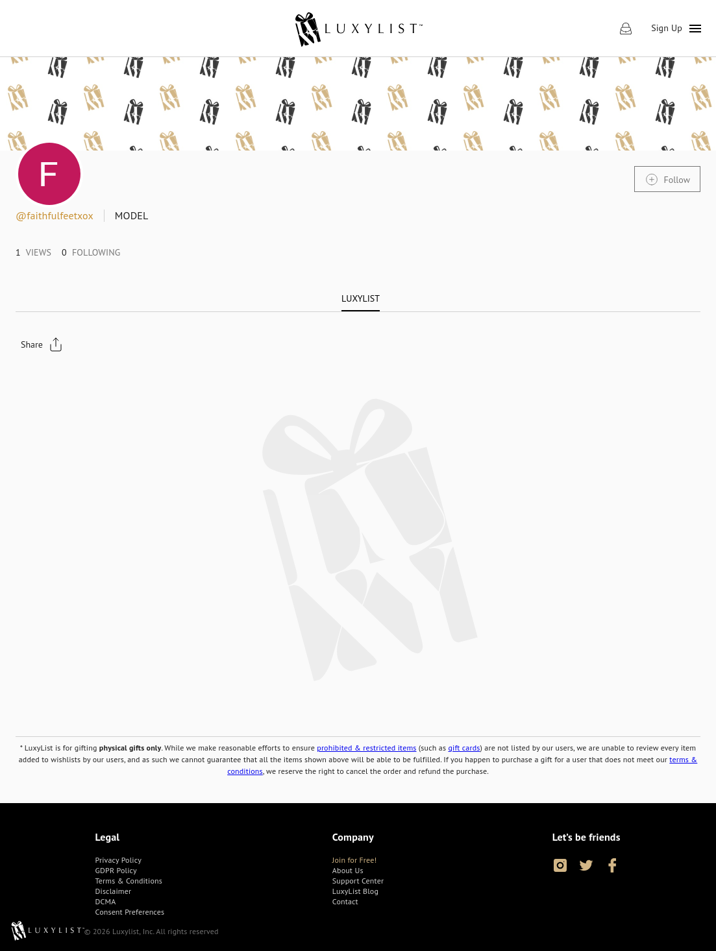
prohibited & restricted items (366, 747)
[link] (358, 28)
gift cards (464, 747)
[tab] (360, 298)
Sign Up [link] (666, 28)
